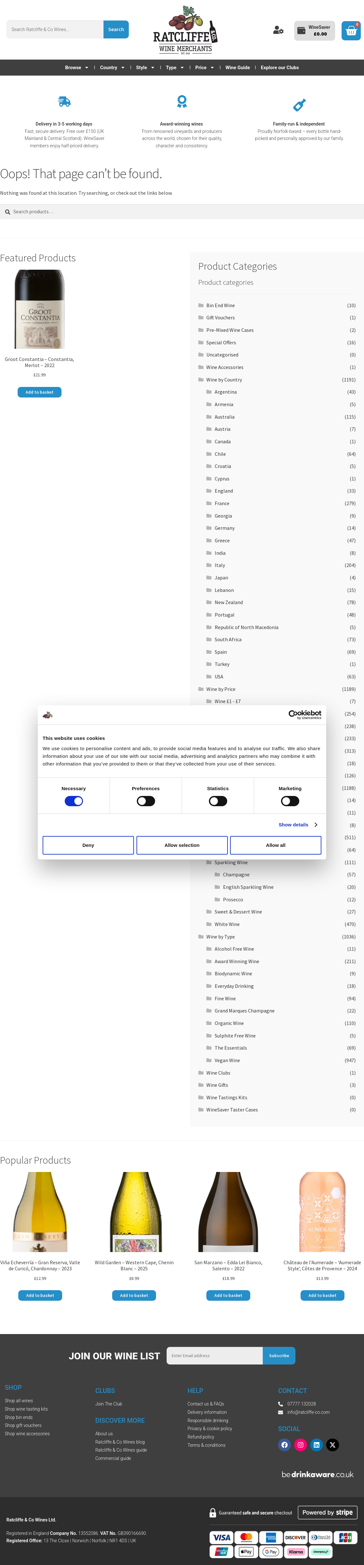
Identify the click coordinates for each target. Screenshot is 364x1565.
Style (145, 67)
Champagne (236, 874)
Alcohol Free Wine (234, 949)
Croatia (223, 466)
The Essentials (231, 1048)
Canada (223, 441)
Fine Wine (225, 998)
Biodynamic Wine (233, 973)
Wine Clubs (218, 1072)
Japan (221, 577)
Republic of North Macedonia (246, 627)
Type (175, 67)
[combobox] (54, 29)
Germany (225, 528)
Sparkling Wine (231, 862)
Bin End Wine (220, 305)
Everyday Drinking (234, 986)
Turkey (222, 664)
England (224, 491)
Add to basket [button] (40, 392)
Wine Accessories (225, 367)
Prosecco (233, 899)
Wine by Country (224, 379)
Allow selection (181, 845)
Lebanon (224, 590)
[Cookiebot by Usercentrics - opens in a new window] (293, 715)
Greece (222, 540)
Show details (294, 824)
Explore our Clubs (280, 67)
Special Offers (221, 342)
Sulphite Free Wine (235, 1035)
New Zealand (229, 602)
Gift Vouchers (220, 317)
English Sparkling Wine (248, 887)
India (220, 553)
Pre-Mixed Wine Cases (230, 330)
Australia (225, 417)
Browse (77, 67)
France (222, 503)
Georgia (223, 515)
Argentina (226, 392)
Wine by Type (220, 936)
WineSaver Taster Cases (232, 1109)
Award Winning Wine (237, 961)
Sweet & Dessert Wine (238, 911)
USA (219, 676)
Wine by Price (221, 689)
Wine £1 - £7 (228, 701)
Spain (221, 652)
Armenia (224, 404)
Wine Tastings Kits (226, 1097)
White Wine (227, 924)
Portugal (225, 614)
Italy (220, 565)
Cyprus (222, 478)
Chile (220, 454)
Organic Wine (229, 1023)
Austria (222, 429)
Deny (88, 845)
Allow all (275, 845)
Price (205, 67)
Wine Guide (238, 67)
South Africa (228, 639)
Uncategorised (222, 354)
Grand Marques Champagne (245, 1010)
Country (112, 67)
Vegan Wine (227, 1060)
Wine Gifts (217, 1085)
